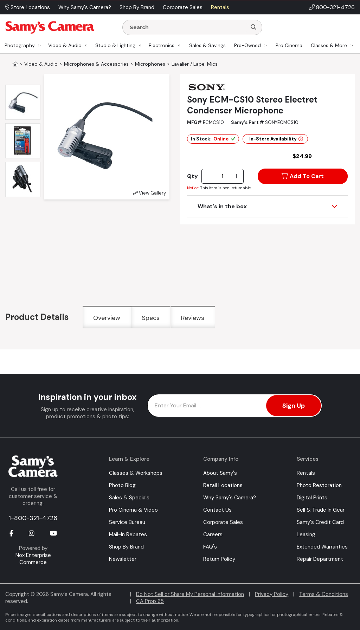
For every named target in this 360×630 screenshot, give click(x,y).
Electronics (161, 45)
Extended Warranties (322, 546)
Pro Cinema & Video (133, 509)
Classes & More (329, 45)
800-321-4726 (335, 7)
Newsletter (122, 559)
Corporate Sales (223, 522)
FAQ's (210, 546)
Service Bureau (127, 522)
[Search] (253, 27)
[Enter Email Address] (234, 405)
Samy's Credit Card (320, 522)
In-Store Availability (276, 139)
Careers (213, 534)
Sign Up (293, 405)
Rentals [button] (220, 7)
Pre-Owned (247, 45)
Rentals (306, 473)
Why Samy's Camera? (229, 497)
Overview (106, 318)
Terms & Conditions (323, 594)
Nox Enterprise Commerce (33, 559)
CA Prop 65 (150, 601)
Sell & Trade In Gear (321, 509)
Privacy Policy (271, 594)
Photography (20, 45)
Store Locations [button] (27, 7)
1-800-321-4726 (33, 518)
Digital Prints (312, 497)
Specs (151, 318)
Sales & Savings (207, 45)
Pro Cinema (289, 45)
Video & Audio (65, 45)
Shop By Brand (126, 546)
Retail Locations (223, 485)
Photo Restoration (319, 485)
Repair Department (320, 559)
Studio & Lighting (115, 45)
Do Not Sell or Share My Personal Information (190, 594)
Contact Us (217, 509)
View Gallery (149, 193)
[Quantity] (222, 176)
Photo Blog (122, 485)
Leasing (306, 534)
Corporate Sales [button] (182, 7)
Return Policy (219, 559)
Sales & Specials (129, 497)
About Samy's (220, 473)
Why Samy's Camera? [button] (84, 7)
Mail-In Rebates (128, 534)
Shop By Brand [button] (137, 7)
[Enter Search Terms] (187, 27)
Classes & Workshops (135, 473)
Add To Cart (303, 176)
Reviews (192, 318)
